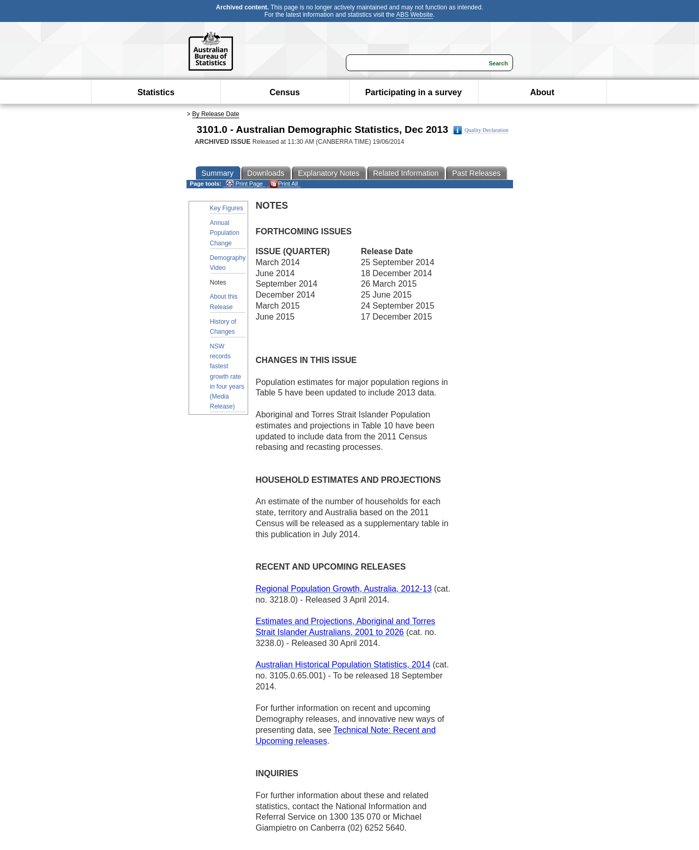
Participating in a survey (413, 92)
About (542, 92)
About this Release (224, 301)
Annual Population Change (225, 232)
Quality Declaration (480, 130)
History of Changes (223, 326)
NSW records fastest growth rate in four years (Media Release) (227, 376)
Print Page (244, 183)
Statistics (155, 92)
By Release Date (215, 114)
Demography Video (228, 262)
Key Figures (226, 208)
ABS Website (414, 14)
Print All (284, 183)
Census (285, 92)
